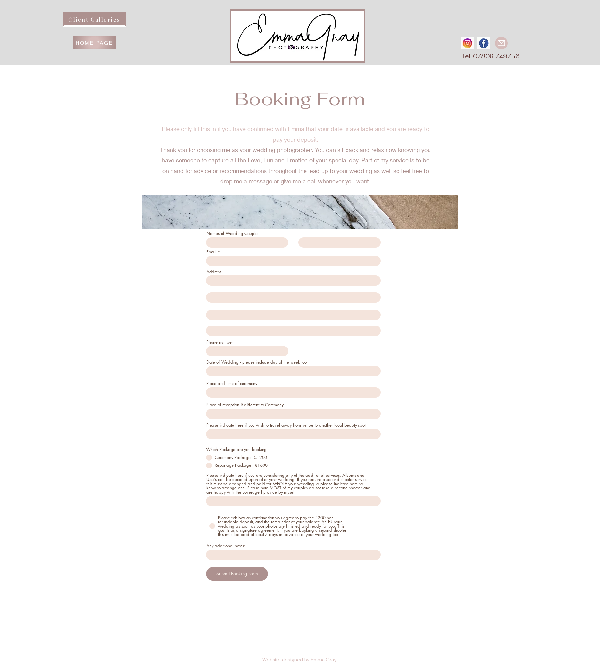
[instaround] (467, 43)
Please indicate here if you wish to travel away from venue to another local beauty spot (286, 425)
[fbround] (483, 43)
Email (211, 252)
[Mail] (501, 43)
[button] (433, 11)
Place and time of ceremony (231, 383)
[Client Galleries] (94, 19)
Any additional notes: (225, 546)
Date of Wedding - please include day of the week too (256, 362)
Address (213, 272)
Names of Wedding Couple (232, 233)
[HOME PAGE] (94, 42)
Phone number (219, 342)
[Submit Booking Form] (237, 574)
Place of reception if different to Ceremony (245, 405)
